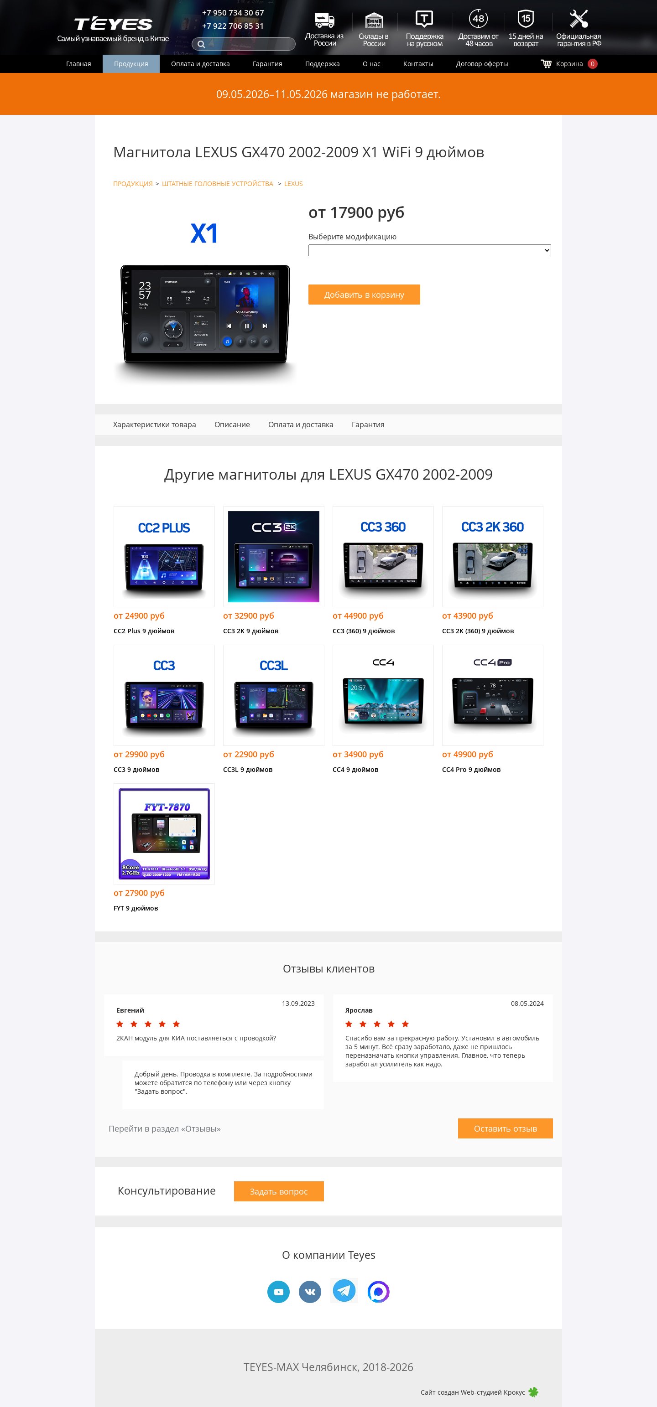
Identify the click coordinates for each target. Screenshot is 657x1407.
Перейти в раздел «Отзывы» (165, 1128)
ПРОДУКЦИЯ (133, 183)
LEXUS (293, 183)
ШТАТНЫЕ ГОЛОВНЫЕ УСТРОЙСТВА (218, 183)
